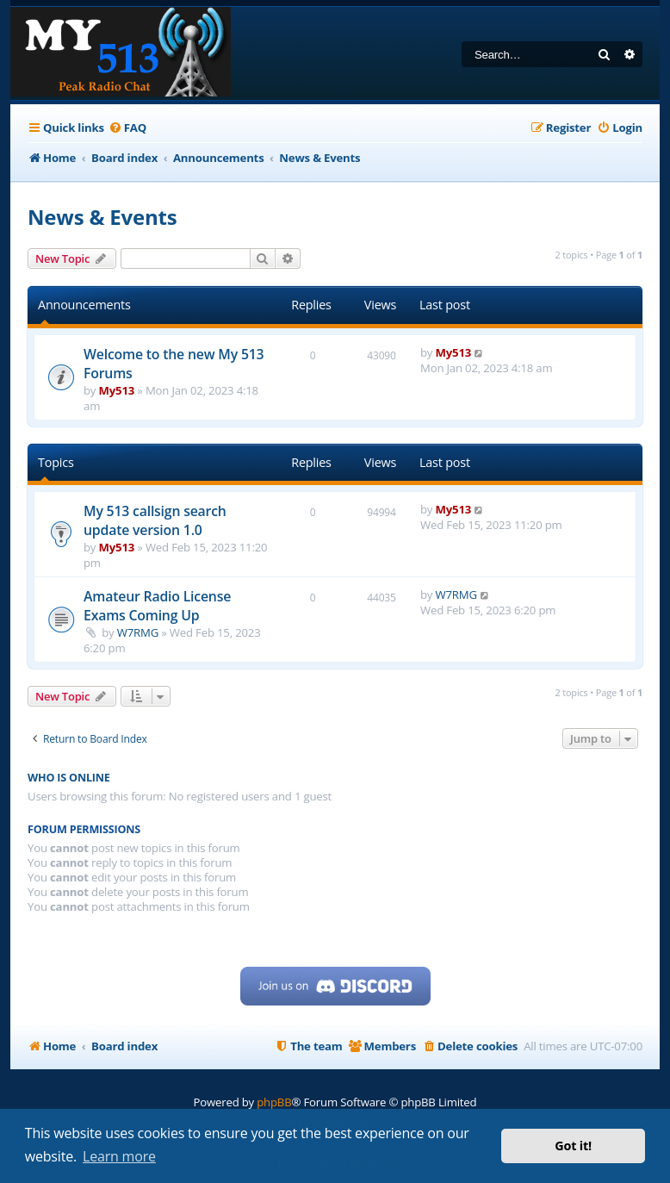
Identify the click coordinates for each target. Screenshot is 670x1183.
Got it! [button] (573, 1145)
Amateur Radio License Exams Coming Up (157, 606)
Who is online (69, 777)
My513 (117, 390)
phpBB (274, 1102)
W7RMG (137, 632)
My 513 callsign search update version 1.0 (155, 520)
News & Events (102, 216)
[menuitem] (127, 127)
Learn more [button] (119, 1156)
